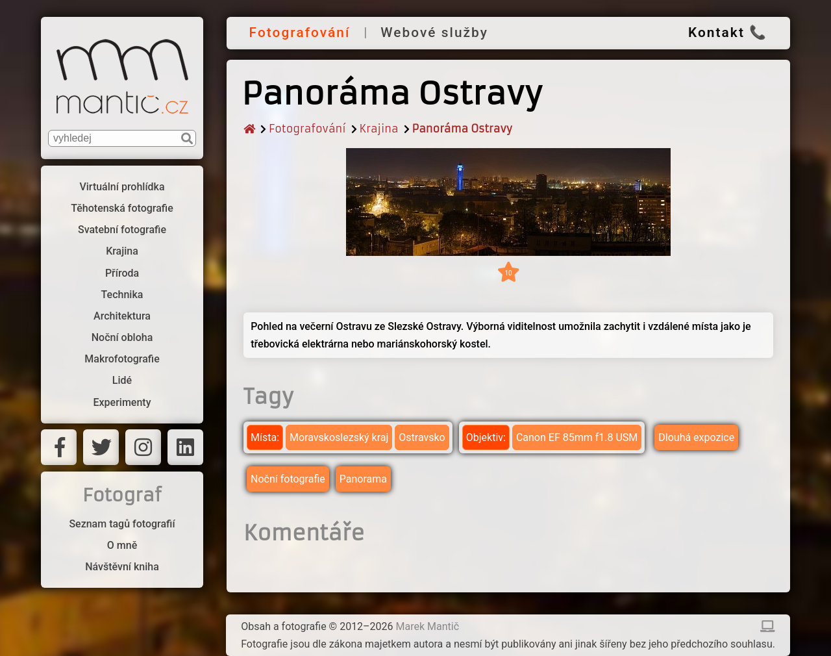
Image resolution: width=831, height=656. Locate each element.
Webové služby (434, 32)
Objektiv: (486, 437)
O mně (122, 545)
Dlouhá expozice (696, 437)
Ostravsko (422, 437)
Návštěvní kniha (122, 567)
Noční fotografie (288, 479)
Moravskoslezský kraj (339, 437)
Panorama (363, 479)
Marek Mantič (428, 626)
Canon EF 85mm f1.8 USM (577, 437)
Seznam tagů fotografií (122, 524)
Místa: (265, 437)
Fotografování (300, 32)
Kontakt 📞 (727, 32)
